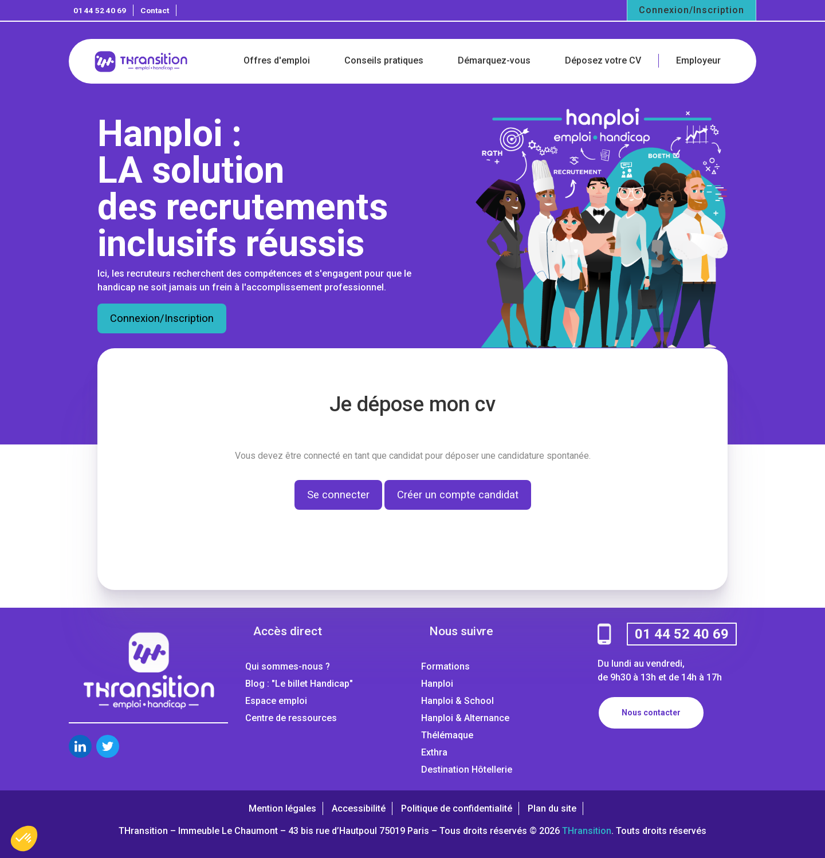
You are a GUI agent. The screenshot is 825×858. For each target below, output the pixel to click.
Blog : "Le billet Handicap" (299, 683)
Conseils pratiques (383, 60)
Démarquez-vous (494, 60)
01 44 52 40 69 (99, 10)
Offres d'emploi (276, 60)
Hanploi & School (457, 700)
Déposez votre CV (603, 60)
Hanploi (437, 683)
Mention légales (282, 808)
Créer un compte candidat (457, 495)
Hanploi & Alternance (465, 718)
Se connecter (338, 495)
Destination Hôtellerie (466, 769)
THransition (586, 830)
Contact (154, 10)
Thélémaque (447, 735)
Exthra (434, 752)
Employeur (698, 60)
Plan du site (552, 808)
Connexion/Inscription (691, 10)
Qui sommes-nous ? (287, 666)
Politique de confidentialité (456, 808)
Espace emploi (276, 700)
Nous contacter (651, 712)
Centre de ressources (291, 718)
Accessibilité (359, 808)
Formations (445, 666)
